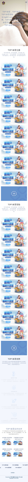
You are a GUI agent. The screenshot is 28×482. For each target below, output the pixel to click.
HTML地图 (20, 477)
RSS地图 (16, 477)
